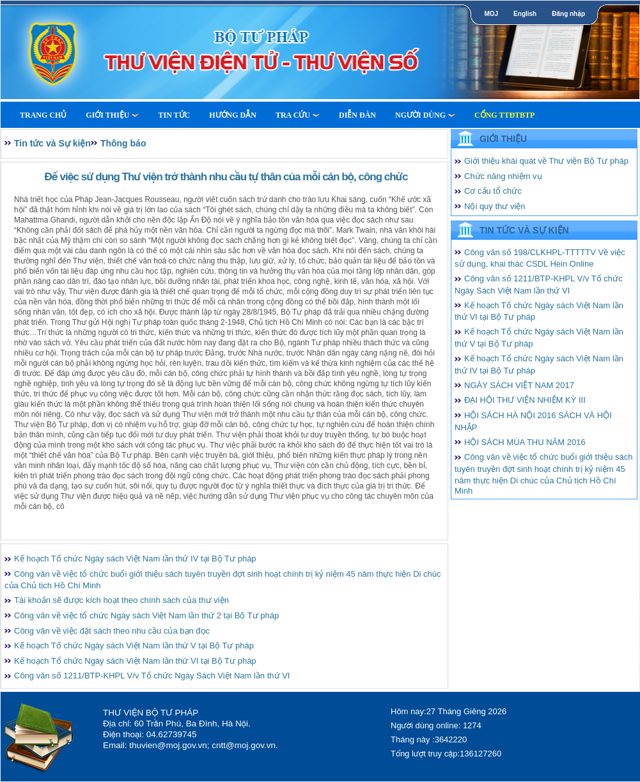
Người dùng (425, 115)
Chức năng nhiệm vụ (503, 176)
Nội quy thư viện (495, 206)
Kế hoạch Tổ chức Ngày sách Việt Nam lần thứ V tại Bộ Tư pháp (134, 645)
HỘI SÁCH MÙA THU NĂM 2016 (525, 442)
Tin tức (174, 115)
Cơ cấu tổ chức (493, 191)
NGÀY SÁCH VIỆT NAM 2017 (519, 385)
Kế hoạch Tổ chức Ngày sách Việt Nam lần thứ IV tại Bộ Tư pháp (135, 558)
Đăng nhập (568, 13)
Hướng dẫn (232, 115)
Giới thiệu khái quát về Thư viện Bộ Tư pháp (546, 161)
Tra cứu (298, 115)
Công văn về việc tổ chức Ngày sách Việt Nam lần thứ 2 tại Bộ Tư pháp (146, 615)
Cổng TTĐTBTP (504, 115)
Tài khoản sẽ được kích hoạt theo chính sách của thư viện (121, 600)
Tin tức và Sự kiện (52, 143)
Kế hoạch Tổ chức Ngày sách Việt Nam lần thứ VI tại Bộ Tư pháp (135, 661)
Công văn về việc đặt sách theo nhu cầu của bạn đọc (112, 631)
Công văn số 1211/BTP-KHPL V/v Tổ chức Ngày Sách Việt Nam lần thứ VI (152, 675)
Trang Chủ (43, 115)
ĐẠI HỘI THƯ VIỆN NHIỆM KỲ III (525, 400)
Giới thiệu (112, 115)
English (524, 13)
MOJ (491, 13)
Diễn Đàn (357, 115)
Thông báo (123, 143)
